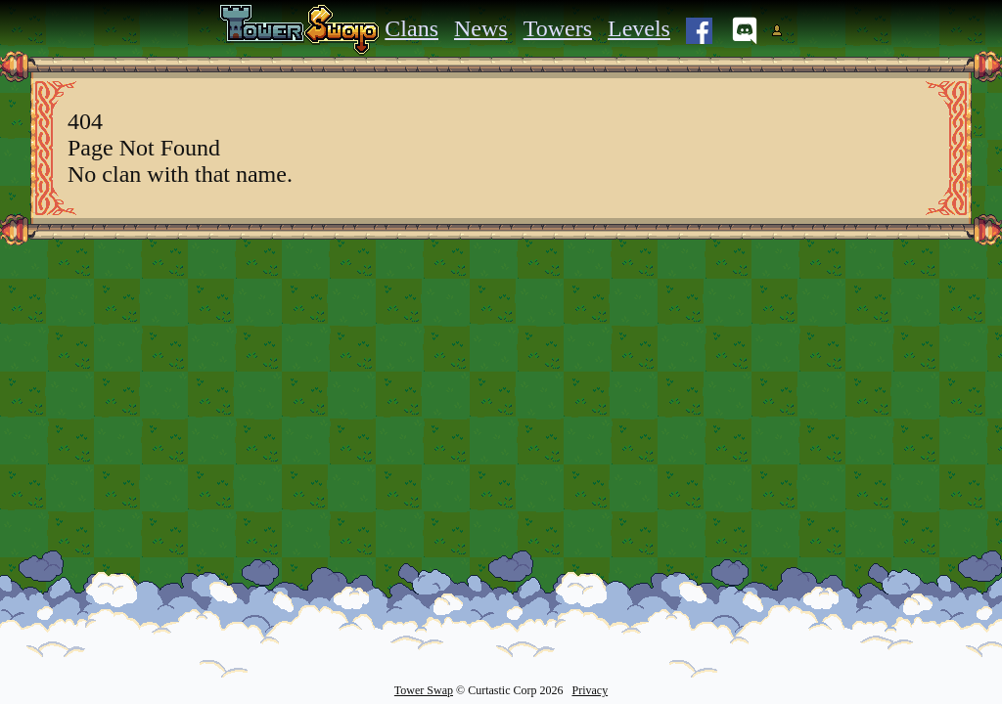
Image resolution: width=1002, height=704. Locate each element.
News (481, 28)
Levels (639, 28)
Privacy (589, 690)
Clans (411, 28)
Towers (558, 28)
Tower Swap (423, 690)
